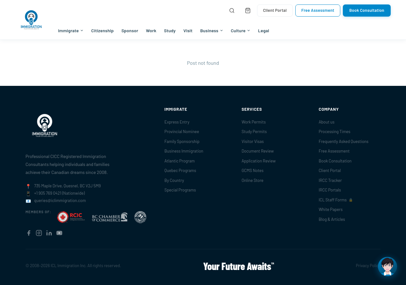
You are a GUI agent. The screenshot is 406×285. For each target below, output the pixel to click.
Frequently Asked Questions (343, 141)
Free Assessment (317, 10)
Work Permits (253, 121)
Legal (263, 30)
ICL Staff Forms (336, 200)
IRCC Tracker (330, 180)
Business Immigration (184, 151)
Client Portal (275, 10)
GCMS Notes (252, 170)
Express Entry (177, 121)
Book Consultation (366, 10)
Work (151, 30)
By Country (174, 180)
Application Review (258, 160)
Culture (240, 30)
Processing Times (334, 131)
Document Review (257, 151)
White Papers (331, 209)
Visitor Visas (252, 141)
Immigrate (71, 30)
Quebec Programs (180, 170)
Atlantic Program (180, 160)
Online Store (252, 180)
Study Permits (254, 131)
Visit (188, 30)
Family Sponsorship (182, 141)
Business (211, 30)
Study (170, 30)
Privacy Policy (368, 265)
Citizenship (102, 30)
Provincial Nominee (182, 131)
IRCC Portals (330, 189)
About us (327, 121)
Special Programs (180, 189)
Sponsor (130, 30)
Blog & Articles (332, 219)
